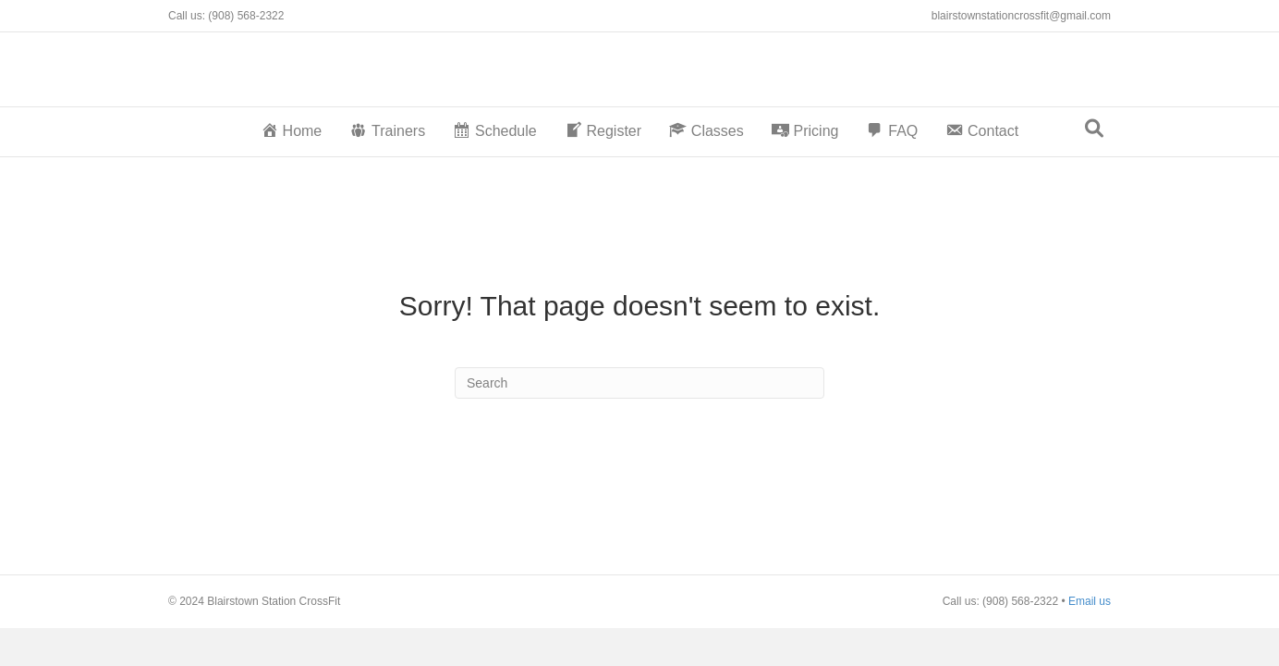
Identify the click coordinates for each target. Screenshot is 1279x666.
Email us (1089, 601)
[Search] (1094, 128)
